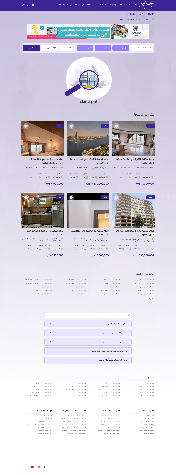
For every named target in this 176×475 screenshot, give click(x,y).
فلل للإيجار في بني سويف (77, 395)
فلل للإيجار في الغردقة (112, 392)
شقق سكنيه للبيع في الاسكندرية (74, 415)
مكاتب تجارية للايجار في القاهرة (109, 430)
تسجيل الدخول (28, 4)
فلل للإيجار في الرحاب (146, 389)
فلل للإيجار (150, 383)
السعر (67, 48)
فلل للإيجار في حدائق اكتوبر (42, 389)
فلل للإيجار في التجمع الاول (110, 290)
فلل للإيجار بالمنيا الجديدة (43, 386)
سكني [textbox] (106, 48)
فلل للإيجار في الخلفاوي (43, 287)
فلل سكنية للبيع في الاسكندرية (74, 421)
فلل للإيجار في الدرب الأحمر (144, 294)
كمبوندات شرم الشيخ (146, 430)
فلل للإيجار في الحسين (78, 290)
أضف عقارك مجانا (124, 5)
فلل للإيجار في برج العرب (77, 392)
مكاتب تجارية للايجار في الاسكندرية (74, 430)
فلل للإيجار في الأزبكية (146, 290)
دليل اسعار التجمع (45, 433)
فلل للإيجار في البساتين (111, 283)
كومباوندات (113, 5)
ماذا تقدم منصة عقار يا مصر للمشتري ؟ (88, 342)
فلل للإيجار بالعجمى (147, 395)
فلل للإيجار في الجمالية (78, 287)
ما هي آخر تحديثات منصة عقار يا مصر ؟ (88, 360)
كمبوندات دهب (149, 433)
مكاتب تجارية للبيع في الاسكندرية (74, 427)
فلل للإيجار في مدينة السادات (109, 389)
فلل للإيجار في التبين (113, 287)
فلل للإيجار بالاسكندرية (44, 383)
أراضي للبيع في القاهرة (112, 433)
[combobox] (121, 48)
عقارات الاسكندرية (147, 421)
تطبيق (31, 48)
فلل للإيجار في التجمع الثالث (76, 280)
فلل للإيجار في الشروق (146, 386)
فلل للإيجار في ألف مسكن (144, 283)
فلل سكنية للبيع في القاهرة (110, 421)
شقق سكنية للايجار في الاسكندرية (73, 418)
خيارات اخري (49, 48)
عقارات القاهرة (149, 418)
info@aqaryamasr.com (33, 456)
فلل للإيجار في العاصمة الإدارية (41, 395)
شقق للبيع (48, 415)
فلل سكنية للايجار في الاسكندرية (74, 424)
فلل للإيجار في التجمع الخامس (75, 283)
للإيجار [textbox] (124, 48)
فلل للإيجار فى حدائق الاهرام (42, 392)
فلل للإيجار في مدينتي (78, 383)
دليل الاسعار (103, 5)
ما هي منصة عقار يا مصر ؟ (88, 324)
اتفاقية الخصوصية (71, 464)
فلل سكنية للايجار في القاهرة (109, 424)
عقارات (134, 5)
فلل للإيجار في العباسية (43, 294)
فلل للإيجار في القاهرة (112, 383)
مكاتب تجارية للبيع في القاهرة (109, 427)
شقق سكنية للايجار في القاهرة (109, 418)
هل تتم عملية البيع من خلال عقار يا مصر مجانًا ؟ (88, 351)
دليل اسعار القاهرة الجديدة (42, 421)
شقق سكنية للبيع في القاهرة (109, 415)
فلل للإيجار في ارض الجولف (144, 287)
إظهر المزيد (149, 299)
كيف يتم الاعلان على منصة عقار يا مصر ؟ (88, 333)
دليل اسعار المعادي (45, 430)
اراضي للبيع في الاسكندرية (76, 433)
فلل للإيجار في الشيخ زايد (111, 386)
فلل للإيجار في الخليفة (44, 290)
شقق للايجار (48, 418)
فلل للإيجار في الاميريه (112, 280)
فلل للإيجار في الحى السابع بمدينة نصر (38, 280)
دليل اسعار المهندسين (44, 427)
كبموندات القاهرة (148, 424)
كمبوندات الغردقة (148, 427)
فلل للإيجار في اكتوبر (147, 392)
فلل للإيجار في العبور (78, 386)
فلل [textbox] (89, 48)
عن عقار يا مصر (79, 5)
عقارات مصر (149, 415)
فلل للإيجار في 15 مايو (146, 280)
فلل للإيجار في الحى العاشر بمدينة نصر (38, 283)
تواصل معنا (62, 5)
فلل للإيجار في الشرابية (78, 294)
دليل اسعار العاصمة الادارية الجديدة (39, 424)
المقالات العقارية (91, 5)
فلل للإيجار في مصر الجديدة (110, 395)
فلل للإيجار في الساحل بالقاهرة (109, 294)
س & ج (69, 5)
